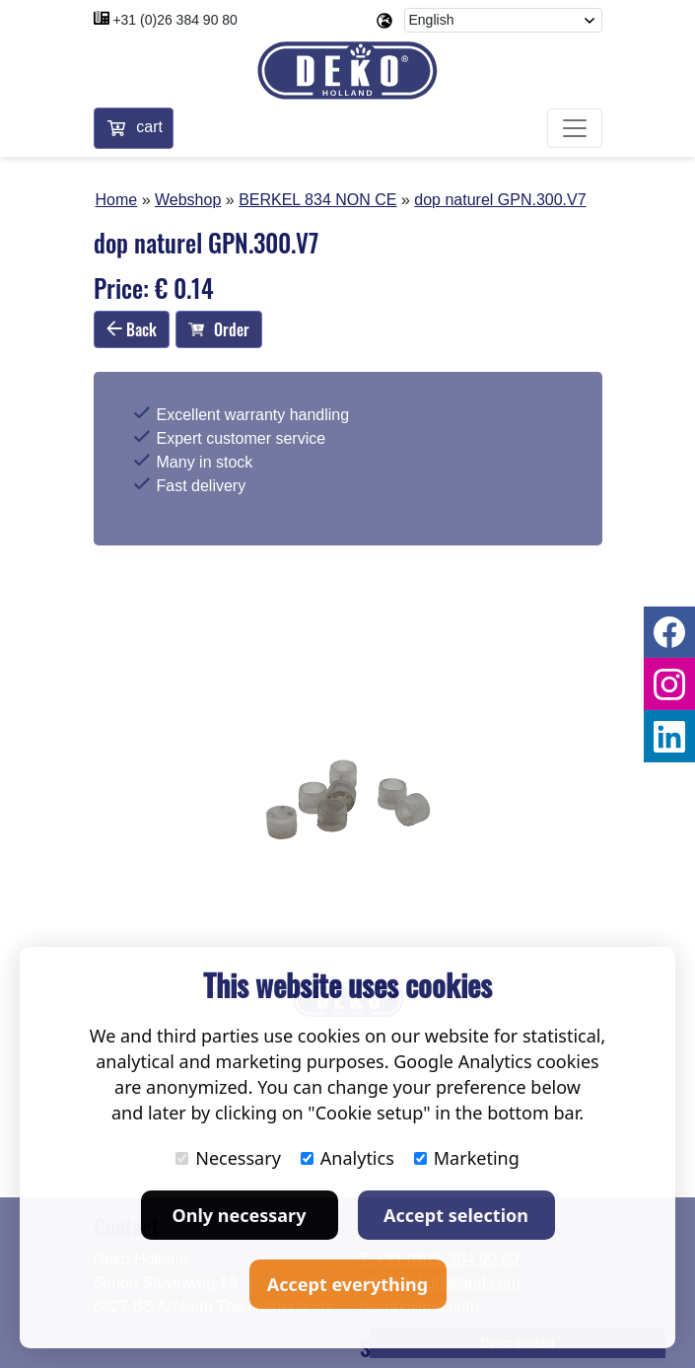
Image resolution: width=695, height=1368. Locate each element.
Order (218, 329)
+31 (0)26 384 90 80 (175, 20)
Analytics (347, 1158)
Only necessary (240, 1215)
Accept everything (347, 1284)
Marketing (467, 1158)
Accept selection (455, 1215)
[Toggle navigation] (574, 128)
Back (131, 329)
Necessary (228, 1158)
